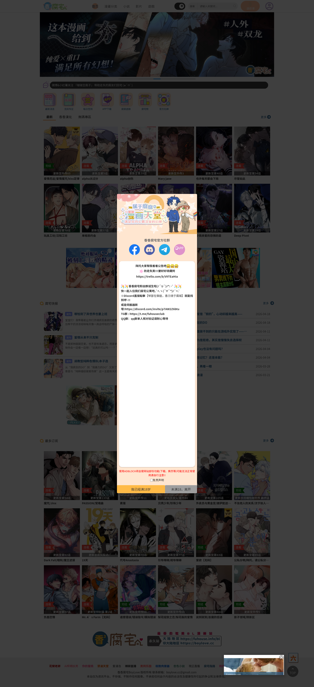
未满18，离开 (181, 489)
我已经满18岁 (141, 489)
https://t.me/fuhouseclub (147, 314)
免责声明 (158, 480)
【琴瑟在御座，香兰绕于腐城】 (165, 296)
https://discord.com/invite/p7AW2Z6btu (152, 309)
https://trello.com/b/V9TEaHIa (157, 276)
